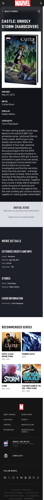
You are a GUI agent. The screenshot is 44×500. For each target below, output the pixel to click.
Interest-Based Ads (15, 499)
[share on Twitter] (9, 478)
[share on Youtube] (21, 478)
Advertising (26, 414)
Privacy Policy (26, 490)
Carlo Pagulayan (10, 123)
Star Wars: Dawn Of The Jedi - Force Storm (31, 387)
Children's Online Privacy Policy (14, 496)
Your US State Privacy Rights (13, 493)
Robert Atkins (8, 114)
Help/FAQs (8, 420)
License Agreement (32, 496)
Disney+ (24, 420)
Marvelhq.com (27, 425)
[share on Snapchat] (25, 478)
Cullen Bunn (8, 104)
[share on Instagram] (13, 478)
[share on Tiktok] (38, 478)
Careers (7, 425)
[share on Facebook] (5, 478)
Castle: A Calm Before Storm (7, 355)
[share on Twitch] (34, 478)
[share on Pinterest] (30, 478)
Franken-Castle (28, 354)
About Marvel (10, 414)
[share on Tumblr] (17, 478)
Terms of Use (16, 490)
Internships (9, 430)
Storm (4, 386)
